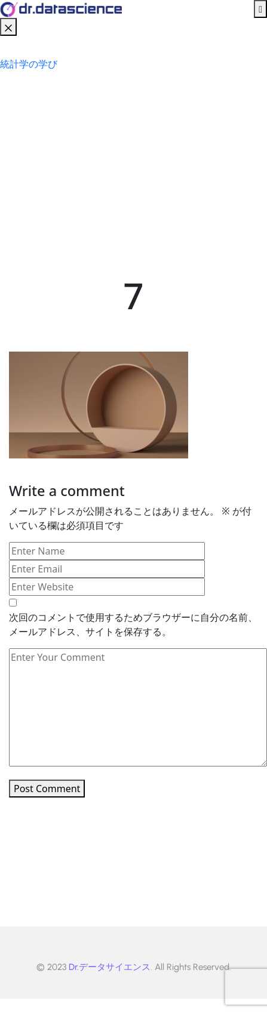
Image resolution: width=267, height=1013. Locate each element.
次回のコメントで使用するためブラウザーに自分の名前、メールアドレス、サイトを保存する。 (133, 624)
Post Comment (47, 788)
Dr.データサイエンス (110, 967)
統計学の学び (28, 63)
